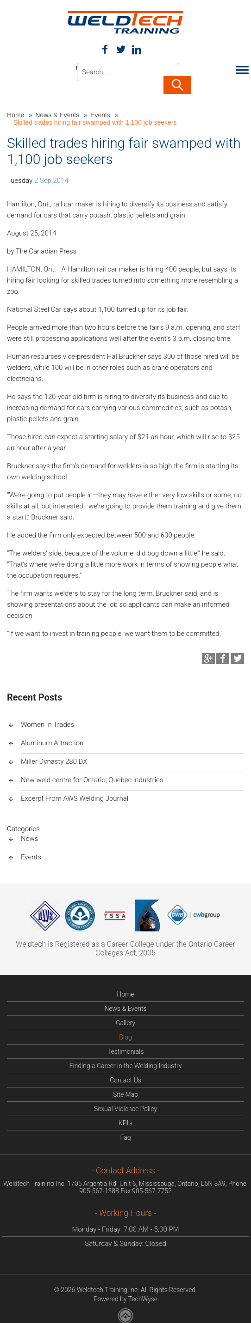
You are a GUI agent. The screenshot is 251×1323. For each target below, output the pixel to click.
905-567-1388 (99, 1190)
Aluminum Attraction (52, 742)
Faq (125, 1136)
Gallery (125, 1022)
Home (16, 114)
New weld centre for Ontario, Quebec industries (92, 779)
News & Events (58, 114)
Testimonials (125, 1050)
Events (101, 114)
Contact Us (125, 1079)
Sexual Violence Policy (125, 1108)
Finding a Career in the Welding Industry (125, 1065)
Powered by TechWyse (125, 1298)
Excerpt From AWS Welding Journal (74, 797)
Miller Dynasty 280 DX (54, 760)
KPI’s (125, 1122)
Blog (125, 1036)
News (29, 838)
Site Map (125, 1093)
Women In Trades (47, 723)
